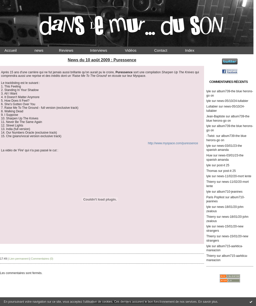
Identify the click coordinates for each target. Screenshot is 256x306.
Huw (209, 155)
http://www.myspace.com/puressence (173, 143)
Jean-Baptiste (215, 116)
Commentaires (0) (42, 258)
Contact (165, 50)
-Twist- (210, 136)
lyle (208, 91)
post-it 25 (223, 165)
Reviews (71, 50)
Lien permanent (19, 258)
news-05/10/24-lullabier (232, 101)
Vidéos (135, 50)
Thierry (211, 182)
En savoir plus (207, 301)
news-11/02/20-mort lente (234, 176)
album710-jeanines (229, 191)
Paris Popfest (215, 197)
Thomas (211, 171)
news (43, 50)
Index (194, 50)
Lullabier (212, 106)
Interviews (103, 50)
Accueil (15, 50)
